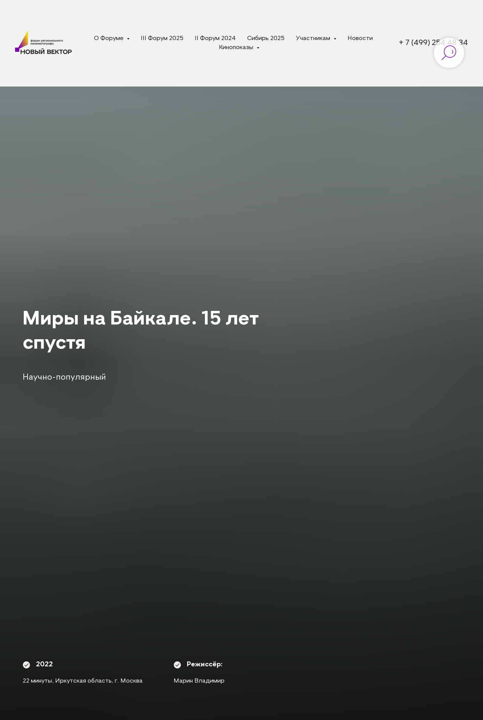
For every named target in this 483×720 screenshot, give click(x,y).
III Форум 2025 (162, 39)
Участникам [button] (314, 39)
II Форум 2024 (215, 39)
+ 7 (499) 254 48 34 (433, 43)
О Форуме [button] (109, 39)
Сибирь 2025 (266, 39)
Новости (360, 39)
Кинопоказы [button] (237, 48)
